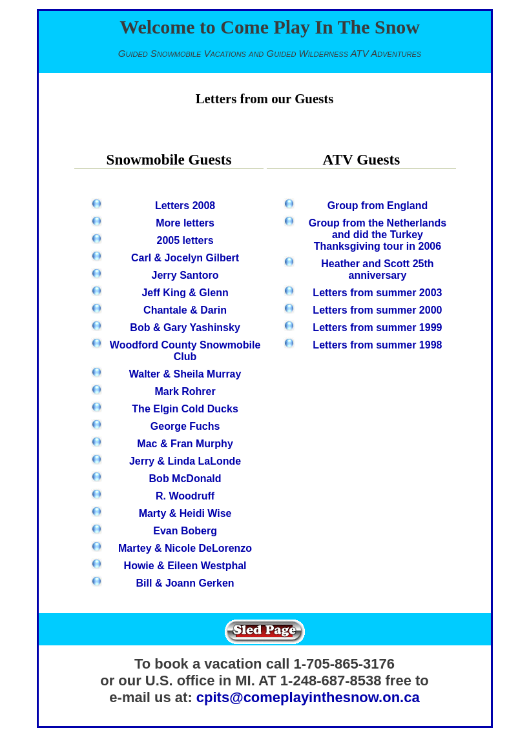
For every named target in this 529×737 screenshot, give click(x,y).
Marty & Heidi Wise (185, 513)
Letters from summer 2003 (377, 292)
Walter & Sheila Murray (185, 373)
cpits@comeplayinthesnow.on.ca (308, 697)
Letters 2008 (185, 205)
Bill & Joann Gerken (185, 583)
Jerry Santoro (185, 275)
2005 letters (185, 240)
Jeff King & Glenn (184, 292)
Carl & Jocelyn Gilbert (185, 257)
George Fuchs (185, 426)
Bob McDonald (185, 478)
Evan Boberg (185, 530)
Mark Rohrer (184, 391)
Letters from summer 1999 (377, 327)
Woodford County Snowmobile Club (185, 350)
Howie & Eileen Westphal (185, 565)
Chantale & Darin (185, 310)
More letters (185, 222)
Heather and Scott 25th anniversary (377, 269)
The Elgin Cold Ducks (185, 408)
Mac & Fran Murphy (185, 443)
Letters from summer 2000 (377, 310)
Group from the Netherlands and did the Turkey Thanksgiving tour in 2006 (377, 234)
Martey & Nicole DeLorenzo (185, 548)
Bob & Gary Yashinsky (185, 327)
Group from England (377, 205)
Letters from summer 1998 (377, 344)
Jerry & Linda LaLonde (185, 461)
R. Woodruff (185, 495)
